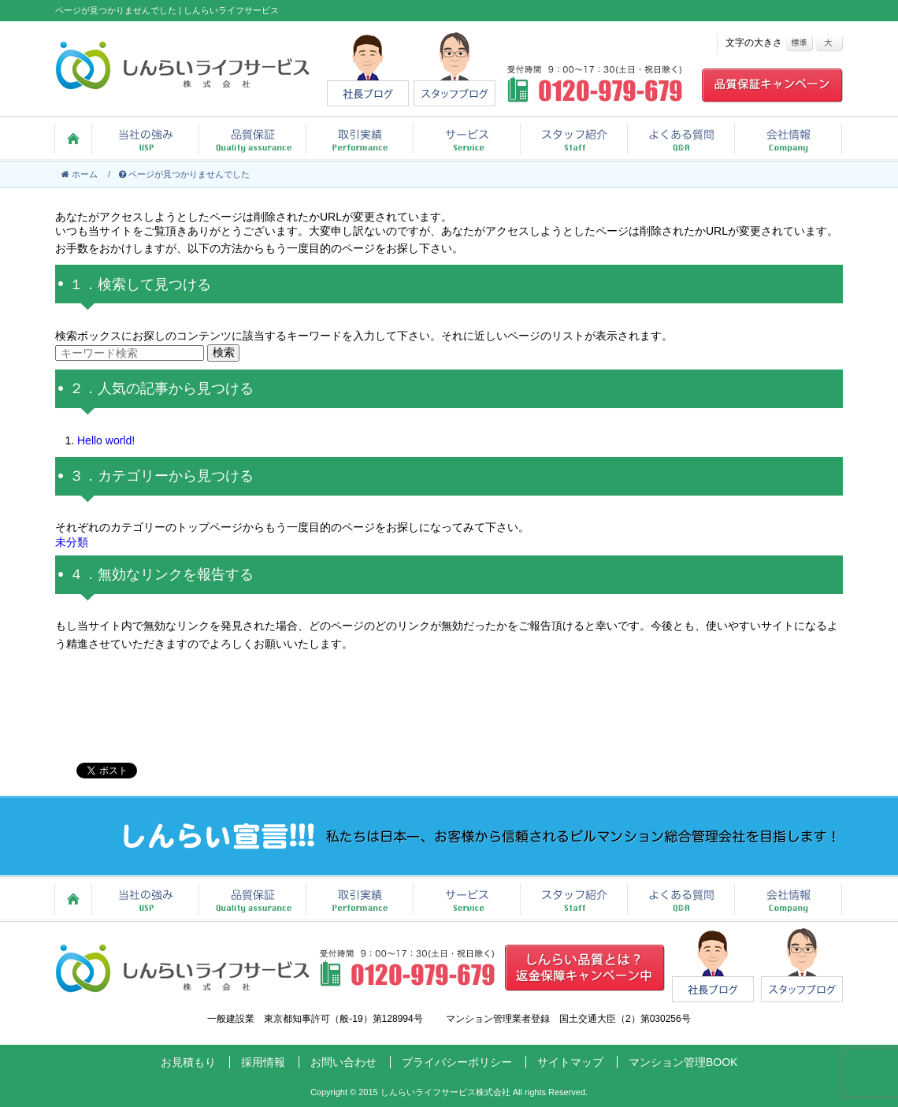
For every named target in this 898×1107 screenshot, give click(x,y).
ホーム (72, 139)
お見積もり (188, 1062)
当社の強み (145, 139)
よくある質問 (680, 139)
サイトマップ (570, 1062)
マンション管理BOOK (683, 1062)
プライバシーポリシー (457, 1062)
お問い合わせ (343, 1062)
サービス (466, 139)
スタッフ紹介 (573, 139)
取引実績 (359, 139)
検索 (224, 352)
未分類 (71, 542)
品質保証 (252, 139)
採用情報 (263, 1062)
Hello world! (106, 440)
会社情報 (788, 139)
